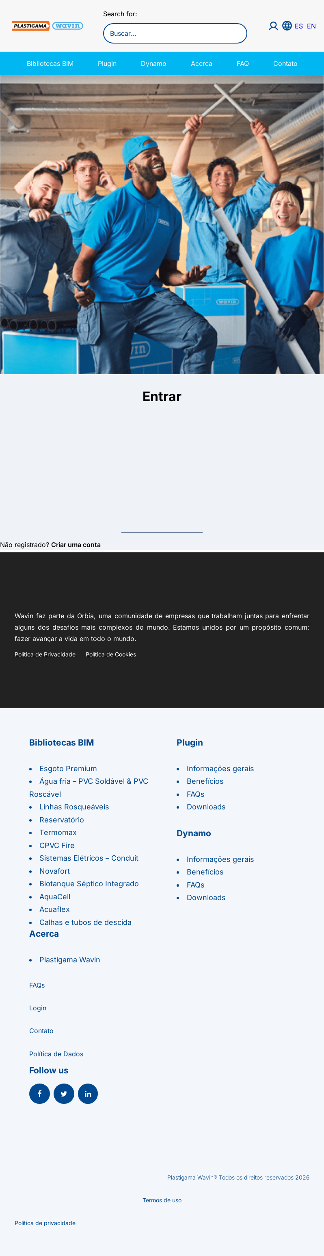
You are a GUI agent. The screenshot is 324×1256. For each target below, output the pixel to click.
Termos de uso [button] (162, 1200)
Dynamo (153, 63)
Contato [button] (41, 1031)
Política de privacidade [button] (45, 1222)
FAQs (196, 794)
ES (299, 26)
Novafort (54, 871)
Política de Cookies (111, 654)
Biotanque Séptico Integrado (89, 883)
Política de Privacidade (45, 654)
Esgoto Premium (68, 768)
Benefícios (205, 781)
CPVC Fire (57, 845)
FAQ (243, 63)
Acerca (201, 63)
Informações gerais (220, 768)
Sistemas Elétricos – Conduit (88, 858)
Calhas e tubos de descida (85, 922)
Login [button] (37, 1008)
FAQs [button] (37, 985)
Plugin (107, 63)
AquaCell (54, 896)
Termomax (58, 832)
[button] (39, 1094)
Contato (285, 63)
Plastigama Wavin (69, 959)
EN (311, 26)
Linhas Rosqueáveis (74, 806)
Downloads (206, 806)
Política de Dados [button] (56, 1054)
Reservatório (61, 820)
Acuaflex (54, 909)
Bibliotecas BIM (50, 63)
